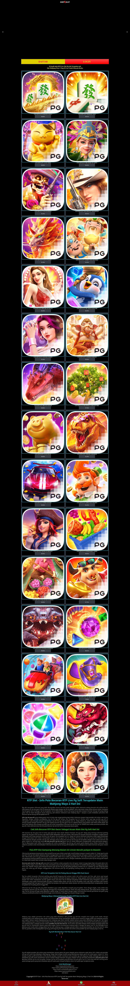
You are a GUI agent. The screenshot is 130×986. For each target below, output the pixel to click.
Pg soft (24, 952)
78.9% (87, 699)
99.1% (87, 116)
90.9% (43, 748)
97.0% (87, 408)
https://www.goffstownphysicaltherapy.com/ (65, 968)
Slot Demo (65, 973)
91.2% (87, 505)
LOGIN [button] (87, 61)
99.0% (43, 456)
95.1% (87, 213)
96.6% (43, 165)
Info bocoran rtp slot (28, 833)
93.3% (87, 262)
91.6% (43, 213)
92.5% (87, 311)
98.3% (87, 165)
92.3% (43, 311)
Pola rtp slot (25, 853)
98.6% (43, 116)
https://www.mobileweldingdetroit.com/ (65, 969)
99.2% (87, 553)
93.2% (87, 359)
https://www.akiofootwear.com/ (65, 966)
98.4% (43, 553)
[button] (3, 32)
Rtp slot (24, 807)
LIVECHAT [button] (114, 983)
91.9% (43, 262)
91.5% (87, 456)
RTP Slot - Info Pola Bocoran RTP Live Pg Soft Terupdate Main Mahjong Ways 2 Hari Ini (64, 977)
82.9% (43, 699)
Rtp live (24, 876)
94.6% (43, 408)
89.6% (43, 650)
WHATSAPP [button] (81, 983)
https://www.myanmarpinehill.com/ (64, 971)
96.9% (43, 602)
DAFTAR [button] (43, 61)
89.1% (87, 796)
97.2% (87, 602)
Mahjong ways (26, 917)
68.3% (43, 796)
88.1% (87, 650)
